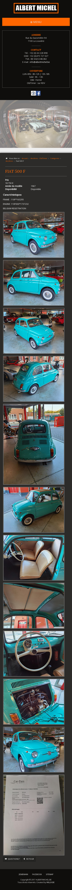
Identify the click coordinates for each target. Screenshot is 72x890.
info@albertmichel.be (40, 62)
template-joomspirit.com (71, 881)
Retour (28, 859)
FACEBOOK (37, 874)
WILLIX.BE (51, 882)
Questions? (12, 859)
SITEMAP (49, 874)
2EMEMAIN (23, 874)
